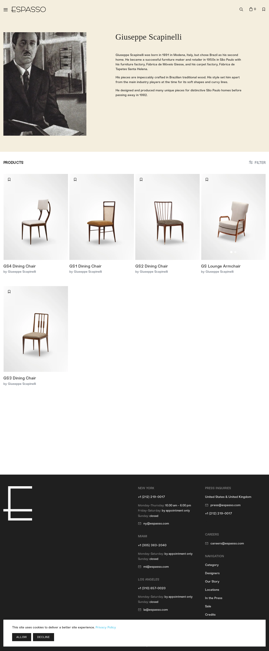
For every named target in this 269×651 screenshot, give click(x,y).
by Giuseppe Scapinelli (19, 272)
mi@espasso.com (156, 567)
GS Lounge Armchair (221, 266)
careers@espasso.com (227, 543)
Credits (210, 615)
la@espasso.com (155, 610)
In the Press (213, 598)
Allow (21, 637)
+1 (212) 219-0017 (151, 497)
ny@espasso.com (156, 523)
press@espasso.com (225, 505)
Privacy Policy (106, 627)
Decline (43, 637)
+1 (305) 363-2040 (152, 545)
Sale (208, 606)
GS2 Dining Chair (151, 266)
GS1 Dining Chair (85, 266)
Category (212, 565)
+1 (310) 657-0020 (152, 588)
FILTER (260, 163)
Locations (212, 590)
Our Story (212, 581)
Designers (212, 573)
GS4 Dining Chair (19, 266)
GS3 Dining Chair (19, 378)
